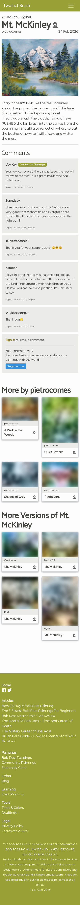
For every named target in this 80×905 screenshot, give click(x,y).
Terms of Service (15, 831)
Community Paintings (19, 763)
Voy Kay (11, 164)
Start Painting (13, 794)
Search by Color (14, 768)
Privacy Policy (12, 826)
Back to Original (16, 17)
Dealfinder (10, 813)
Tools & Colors (13, 808)
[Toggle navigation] (71, 6)
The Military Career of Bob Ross (26, 731)
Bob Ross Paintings (17, 758)
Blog (5, 781)
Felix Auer (36, 889)
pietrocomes (11, 31)
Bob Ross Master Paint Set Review (28, 716)
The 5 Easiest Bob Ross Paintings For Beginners (39, 711)
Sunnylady (13, 200)
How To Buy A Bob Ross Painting (27, 706)
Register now (15, 366)
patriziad (11, 268)
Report (9, 187)
